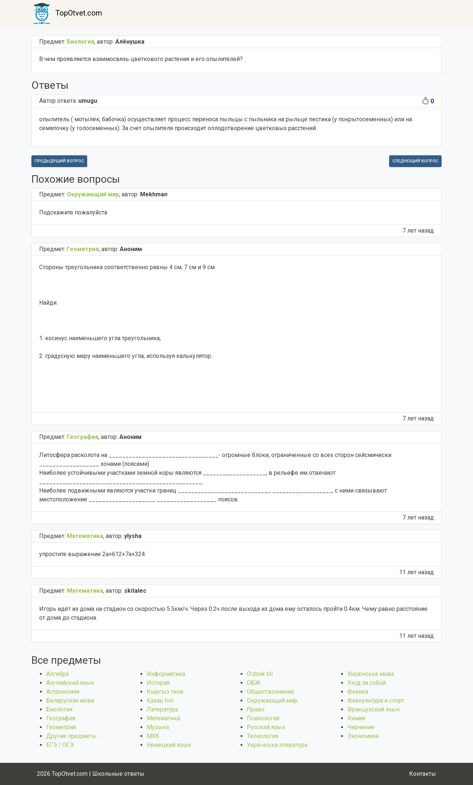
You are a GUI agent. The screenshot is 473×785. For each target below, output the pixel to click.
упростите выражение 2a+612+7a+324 (92, 554)
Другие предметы (71, 736)
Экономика (363, 736)
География (60, 718)
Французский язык (373, 709)
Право (256, 709)
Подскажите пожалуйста (73, 212)
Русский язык (266, 727)
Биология (59, 709)
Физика (357, 691)
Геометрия (61, 727)
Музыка (158, 727)
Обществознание (270, 691)
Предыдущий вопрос (59, 161)
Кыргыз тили (165, 691)
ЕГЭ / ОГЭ (60, 744)
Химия (356, 718)
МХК (153, 736)
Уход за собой (366, 682)
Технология (262, 736)
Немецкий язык (169, 744)
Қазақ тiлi (160, 700)
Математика (163, 718)
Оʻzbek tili (260, 673)
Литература (162, 709)
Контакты (422, 773)
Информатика (166, 673)
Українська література (277, 744)
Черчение (360, 727)
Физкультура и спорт (375, 700)
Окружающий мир (272, 700)
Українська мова (370, 673)
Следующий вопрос (415, 161)
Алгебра (57, 673)
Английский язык (70, 682)
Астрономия (62, 691)
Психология (263, 718)
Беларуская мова (70, 700)
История (158, 682)
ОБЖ (254, 682)
